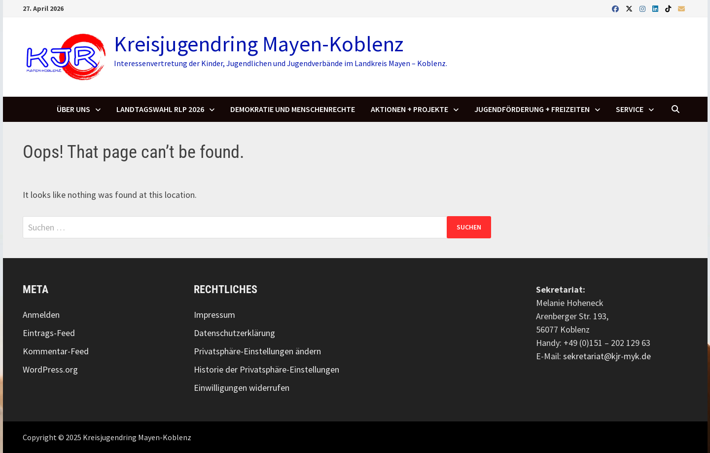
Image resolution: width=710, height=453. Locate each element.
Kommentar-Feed (56, 351)
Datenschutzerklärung (234, 333)
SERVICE (629, 109)
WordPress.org (50, 369)
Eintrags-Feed (49, 333)
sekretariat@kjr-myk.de (607, 356)
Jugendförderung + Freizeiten (532, 109)
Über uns (73, 109)
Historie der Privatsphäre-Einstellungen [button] (266, 369)
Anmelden (41, 314)
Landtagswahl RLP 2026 (160, 109)
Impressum (214, 314)
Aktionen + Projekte (409, 109)
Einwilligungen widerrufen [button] (241, 387)
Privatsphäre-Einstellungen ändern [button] (257, 351)
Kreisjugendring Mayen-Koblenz (258, 43)
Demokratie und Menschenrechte (292, 109)
